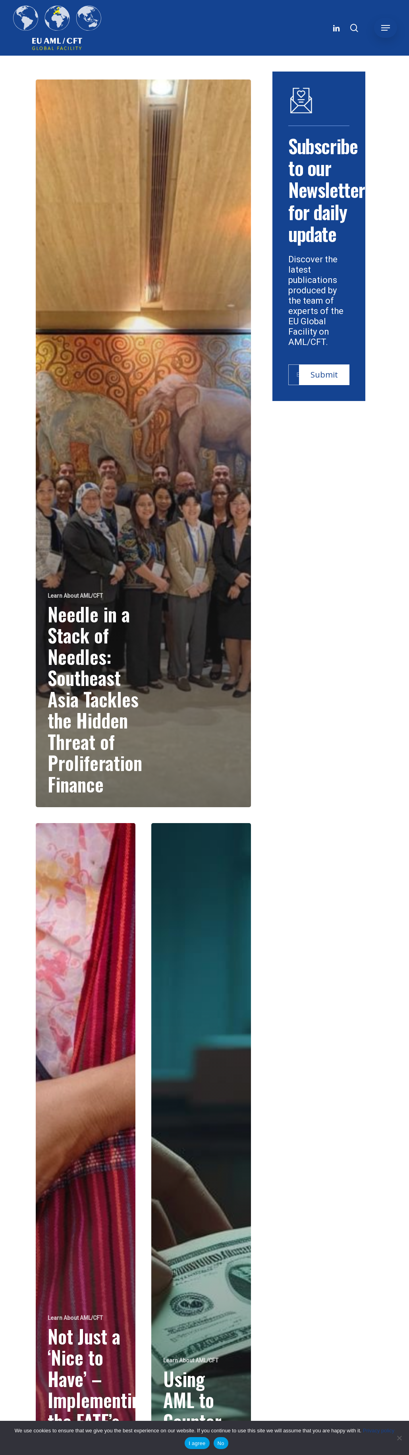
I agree (197, 1443)
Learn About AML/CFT (75, 596)
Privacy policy (378, 1431)
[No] (399, 1438)
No (221, 1443)
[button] (385, 28)
